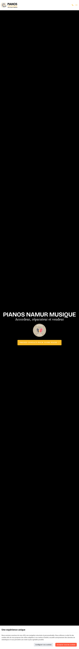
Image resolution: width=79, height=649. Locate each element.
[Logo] (9, 5)
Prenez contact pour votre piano (39, 343)
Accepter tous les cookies (66, 645)
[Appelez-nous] (72, 5)
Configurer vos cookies (43, 645)
